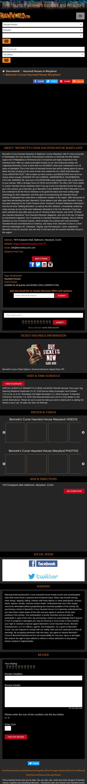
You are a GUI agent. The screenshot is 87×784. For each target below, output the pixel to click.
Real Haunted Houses (36, 761)
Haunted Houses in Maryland (39, 71)
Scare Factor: (10, 282)
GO (6, 41)
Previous (4, 432)
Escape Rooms (54, 761)
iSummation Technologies (69, 780)
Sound (80, 81)
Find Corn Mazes (75, 757)
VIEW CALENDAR (13, 383)
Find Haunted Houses (12, 757)
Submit (60, 322)
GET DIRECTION (74, 491)
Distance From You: (13, 251)
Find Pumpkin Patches (56, 757)
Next (83, 432)
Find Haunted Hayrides (34, 757)
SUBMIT (62, 295)
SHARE (41, 81)
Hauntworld (10, 71)
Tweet (36, 750)
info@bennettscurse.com (23, 247)
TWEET (54, 81)
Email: (7, 247)
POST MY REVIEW (16, 736)
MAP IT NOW (41, 258)
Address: (8, 240)
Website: (8, 243)
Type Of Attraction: (13, 275)
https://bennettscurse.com (29, 243)
